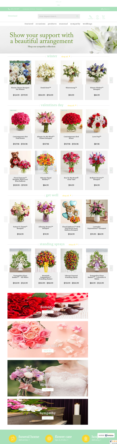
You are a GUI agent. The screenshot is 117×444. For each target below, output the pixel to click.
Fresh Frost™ (46, 86)
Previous (6, 79)
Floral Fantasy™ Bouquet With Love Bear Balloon (20, 178)
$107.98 (46, 142)
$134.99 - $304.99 (71, 281)
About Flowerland (14, 384)
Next (111, 79)
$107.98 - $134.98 (20, 142)
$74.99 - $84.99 (96, 233)
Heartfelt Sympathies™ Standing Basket (45, 276)
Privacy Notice (83, 442)
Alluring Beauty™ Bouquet (46, 226)
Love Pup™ (96, 135)
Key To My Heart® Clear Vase (71, 177)
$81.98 (96, 142)
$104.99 (20, 233)
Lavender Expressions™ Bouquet (97, 226)
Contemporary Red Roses (71, 136)
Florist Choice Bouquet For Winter (20, 87)
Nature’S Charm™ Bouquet (20, 226)
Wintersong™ (71, 86)
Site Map (105, 442)
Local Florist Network (95, 442)
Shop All (64, 55)
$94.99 (71, 93)
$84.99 (97, 93)
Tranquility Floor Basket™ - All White (20, 275)
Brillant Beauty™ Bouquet (97, 177)
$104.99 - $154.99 (46, 93)
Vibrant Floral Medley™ (45, 177)
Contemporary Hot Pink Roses (20, 136)
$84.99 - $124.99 (97, 281)
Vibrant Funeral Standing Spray (71, 275)
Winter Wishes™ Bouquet (96, 87)
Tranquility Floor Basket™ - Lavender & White (97, 276)
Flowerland (12, 16)
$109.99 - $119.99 (20, 184)
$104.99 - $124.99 (20, 281)
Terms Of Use (74, 442)
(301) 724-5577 (15, 9)
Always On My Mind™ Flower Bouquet (46, 136)
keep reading (71, 387)
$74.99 (46, 233)
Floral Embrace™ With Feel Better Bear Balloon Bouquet (71, 227)
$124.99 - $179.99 (20, 93)
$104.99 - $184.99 (46, 281)
